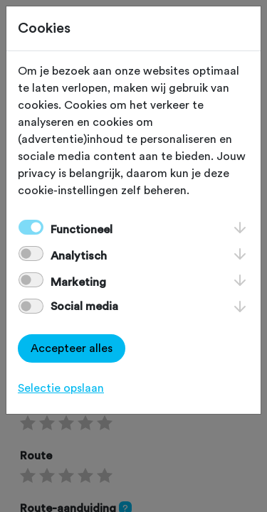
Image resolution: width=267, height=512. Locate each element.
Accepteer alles (71, 348)
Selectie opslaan (61, 388)
